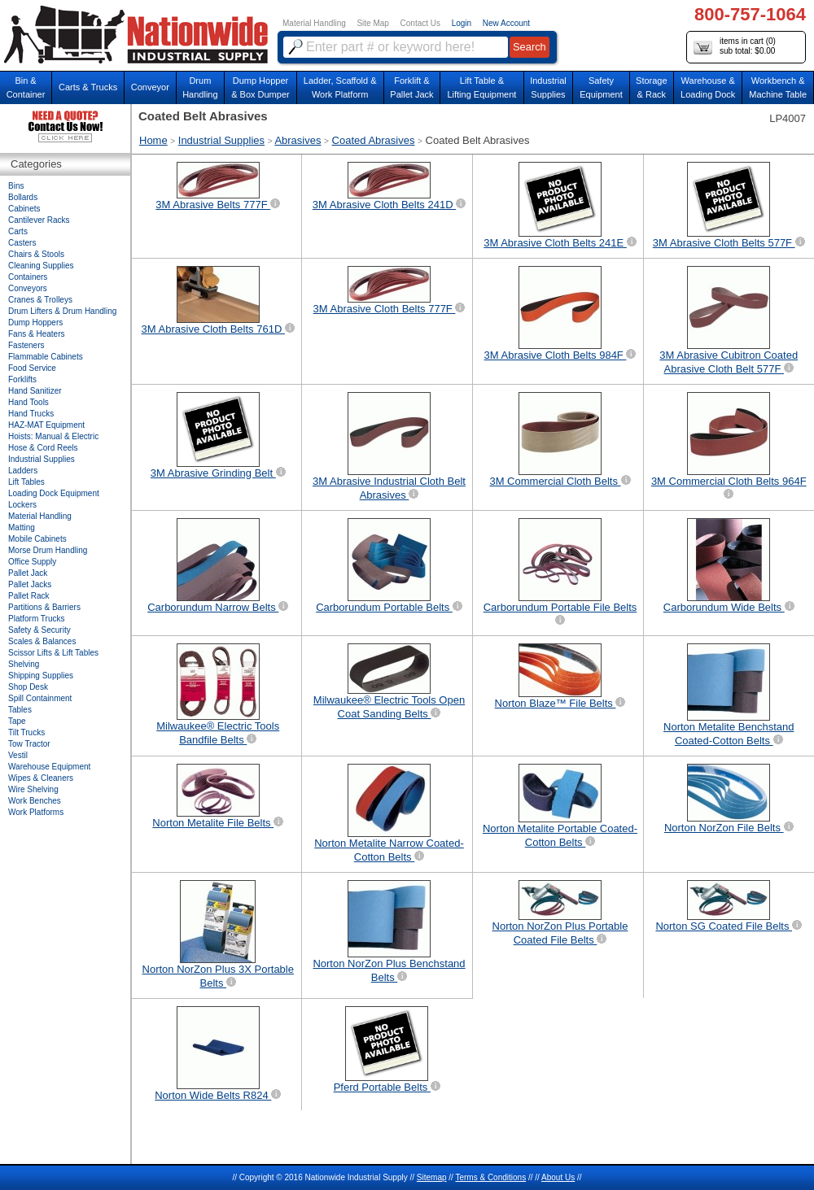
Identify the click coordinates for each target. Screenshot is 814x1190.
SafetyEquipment (601, 87)
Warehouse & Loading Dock (708, 87)
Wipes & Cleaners (40, 778)
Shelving (23, 664)
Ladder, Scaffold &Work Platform (340, 87)
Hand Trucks (31, 413)
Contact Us (420, 23)
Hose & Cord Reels (43, 447)
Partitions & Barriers (44, 607)
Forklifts (22, 379)
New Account (506, 23)
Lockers (22, 504)
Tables (20, 709)
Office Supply (32, 561)
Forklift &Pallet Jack (411, 87)
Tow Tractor (29, 743)
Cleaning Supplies (41, 265)
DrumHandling (199, 87)
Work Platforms (35, 812)
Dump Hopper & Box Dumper (260, 87)
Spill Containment (40, 698)
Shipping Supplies (40, 675)
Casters (22, 242)
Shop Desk (28, 686)
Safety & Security (39, 630)
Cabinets (24, 208)
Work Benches (34, 800)
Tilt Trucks (26, 732)
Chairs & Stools (36, 254)
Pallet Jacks (29, 584)
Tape (17, 721)
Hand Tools (28, 402)
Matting (21, 527)
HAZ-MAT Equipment (46, 425)
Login (461, 23)
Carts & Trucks (88, 87)
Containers (27, 276)
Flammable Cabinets (45, 356)
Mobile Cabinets (37, 538)
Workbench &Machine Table (778, 87)
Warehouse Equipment (49, 766)
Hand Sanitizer (35, 390)
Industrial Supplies (221, 140)
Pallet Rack (29, 595)
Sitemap (432, 1177)
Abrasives (297, 140)
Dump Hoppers (35, 322)
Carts (18, 231)
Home (153, 140)
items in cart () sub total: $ (735, 47)
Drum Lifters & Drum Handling (62, 311)
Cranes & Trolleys (40, 299)
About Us (558, 1177)
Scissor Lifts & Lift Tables (53, 652)
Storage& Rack (651, 87)
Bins (16, 185)
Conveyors (27, 288)
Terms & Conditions (490, 1177)
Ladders (22, 470)
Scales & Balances (42, 641)
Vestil (18, 755)
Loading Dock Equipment (53, 493)
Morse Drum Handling (47, 550)
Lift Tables (26, 481)
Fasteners (26, 345)
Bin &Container (26, 87)
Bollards (22, 197)
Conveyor (150, 87)
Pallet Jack (27, 573)
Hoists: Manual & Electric (53, 436)
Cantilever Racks (39, 220)
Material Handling (314, 23)
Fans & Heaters (36, 333)
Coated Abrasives (373, 140)
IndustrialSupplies (548, 87)
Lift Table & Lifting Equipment (481, 87)
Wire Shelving (33, 789)
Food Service (32, 368)
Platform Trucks (36, 618)
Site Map (372, 23)
